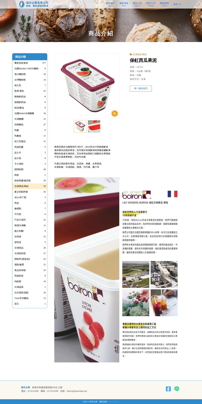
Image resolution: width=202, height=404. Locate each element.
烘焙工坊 (150, 4)
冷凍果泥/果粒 (140, 54)
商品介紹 (137, 4)
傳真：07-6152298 (49, 391)
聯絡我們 (164, 4)
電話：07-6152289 (30, 391)
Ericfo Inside (114, 401)
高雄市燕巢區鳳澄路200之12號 (47, 387)
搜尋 (175, 4)
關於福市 (110, 4)
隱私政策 (103, 401)
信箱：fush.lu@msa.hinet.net (73, 391)
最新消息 (123, 4)
